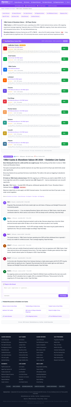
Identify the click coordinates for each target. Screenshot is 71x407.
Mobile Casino (39, 357)
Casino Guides (39, 352)
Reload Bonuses (24, 16)
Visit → (65, 48)
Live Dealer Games (23, 382)
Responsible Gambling (41, 366)
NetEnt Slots (57, 342)
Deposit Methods (5, 379)
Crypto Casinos (5, 382)
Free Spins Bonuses (47, 2)
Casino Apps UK (40, 360)
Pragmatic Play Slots (59, 339)
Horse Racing (39, 382)
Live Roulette (22, 371)
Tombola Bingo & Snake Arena (33, 306)
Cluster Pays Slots (23, 352)
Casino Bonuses (18, 2)
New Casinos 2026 (40, 350)
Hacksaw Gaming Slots (59, 350)
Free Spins (34, 196)
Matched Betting (5, 360)
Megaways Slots (63, 13)
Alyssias (7, 2)
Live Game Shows (23, 374)
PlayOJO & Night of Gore (54, 310)
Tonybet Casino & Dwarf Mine (56, 306)
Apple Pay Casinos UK (6, 369)
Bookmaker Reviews (41, 377)
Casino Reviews (40, 339)
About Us (26, 398)
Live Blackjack (22, 369)
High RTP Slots (5, 16)
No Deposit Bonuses (36, 2)
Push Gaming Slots (58, 355)
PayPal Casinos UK (5, 366)
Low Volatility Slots (23, 357)
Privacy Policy (40, 398)
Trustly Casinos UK (5, 371)
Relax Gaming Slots (58, 357)
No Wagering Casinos (58, 2)
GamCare (37, 396)
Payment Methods (5, 377)
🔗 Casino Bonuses (7, 316)
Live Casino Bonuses (6, 355)
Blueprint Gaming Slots (59, 360)
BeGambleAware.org (34, 322)
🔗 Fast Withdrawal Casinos (55, 316)
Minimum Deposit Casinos (7, 374)
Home (2, 8)
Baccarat (21, 379)
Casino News (39, 355)
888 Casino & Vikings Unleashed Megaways (33, 311)
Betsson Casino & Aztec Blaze (10, 306)
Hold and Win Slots (23, 355)
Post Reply (63, 295)
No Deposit (28, 196)
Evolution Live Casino (10, 8)
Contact (45, 398)
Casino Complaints (40, 344)
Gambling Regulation (41, 374)
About (68, 2)
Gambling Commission (45, 396)
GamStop (41, 322)
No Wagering (41, 196)
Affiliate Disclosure (32, 398)
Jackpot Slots (22, 344)
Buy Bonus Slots (15, 16)
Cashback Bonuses (35, 16)
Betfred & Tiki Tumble (8, 310)
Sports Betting (39, 379)
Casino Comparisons (41, 347)
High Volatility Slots (23, 360)
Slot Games (26, 2)
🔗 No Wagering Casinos (31, 316)
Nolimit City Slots (58, 347)
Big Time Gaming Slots (59, 352)
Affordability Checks (41, 371)
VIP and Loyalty (5, 357)
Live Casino (21, 366)
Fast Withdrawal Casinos (52, 13)
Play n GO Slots (57, 344)
